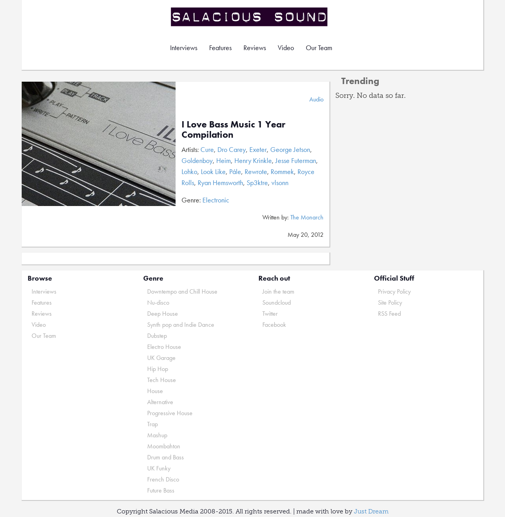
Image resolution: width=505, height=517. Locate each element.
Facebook (274, 324)
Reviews (254, 47)
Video (286, 47)
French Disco (163, 479)
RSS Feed (389, 313)
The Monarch (307, 217)
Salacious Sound (250, 17)
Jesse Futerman (295, 160)
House (155, 391)
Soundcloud (276, 302)
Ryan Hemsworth (220, 182)
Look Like (213, 171)
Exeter (258, 149)
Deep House (162, 313)
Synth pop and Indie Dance (180, 324)
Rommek (282, 171)
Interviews (183, 47)
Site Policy (390, 302)
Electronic (215, 199)
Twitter (270, 313)
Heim (223, 160)
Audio (316, 99)
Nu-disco (158, 302)
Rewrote (256, 171)
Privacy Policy (394, 291)
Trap (152, 424)
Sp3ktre (257, 182)
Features (220, 47)
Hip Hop (157, 369)
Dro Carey (231, 149)
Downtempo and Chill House (182, 291)
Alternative (160, 402)
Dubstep (157, 336)
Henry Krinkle (253, 160)
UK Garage (161, 358)
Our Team (319, 47)
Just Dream (371, 511)
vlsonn (279, 182)
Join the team (278, 291)
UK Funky (158, 468)
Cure (207, 149)
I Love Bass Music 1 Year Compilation (233, 129)
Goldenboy (197, 160)
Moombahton (163, 446)
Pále (235, 171)
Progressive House (170, 413)
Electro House (164, 347)
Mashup (157, 435)
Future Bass (160, 490)
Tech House (161, 380)
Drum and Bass (165, 457)
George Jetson (290, 149)
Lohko (189, 171)
